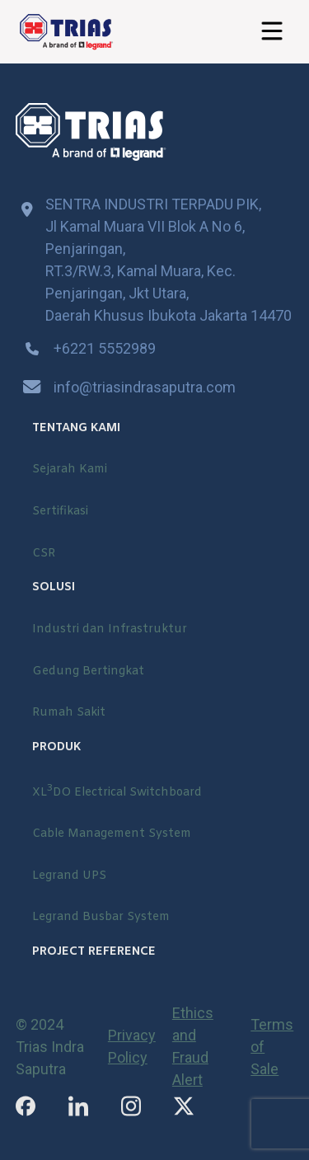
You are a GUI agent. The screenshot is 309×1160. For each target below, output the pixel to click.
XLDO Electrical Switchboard (117, 791)
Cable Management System (111, 834)
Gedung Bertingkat (88, 671)
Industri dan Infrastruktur (109, 629)
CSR (43, 553)
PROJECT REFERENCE (94, 952)
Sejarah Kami (69, 469)
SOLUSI (53, 587)
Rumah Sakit (68, 713)
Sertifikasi (60, 511)
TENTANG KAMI (76, 428)
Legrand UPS (69, 876)
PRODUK (56, 747)
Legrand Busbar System (101, 917)
